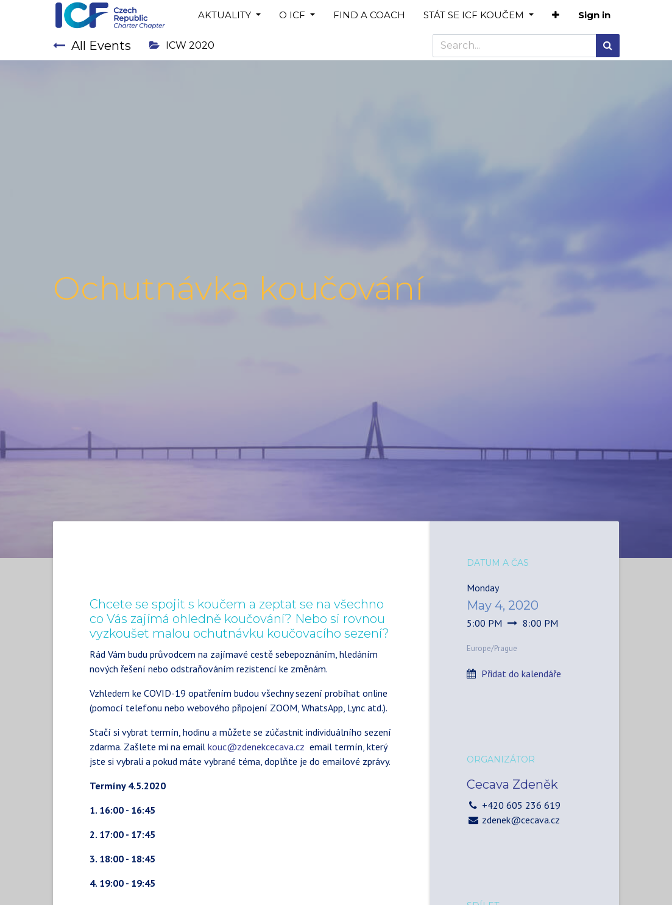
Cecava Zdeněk (512, 784)
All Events (92, 45)
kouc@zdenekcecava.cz (256, 747)
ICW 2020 (181, 45)
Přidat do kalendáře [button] (521, 673)
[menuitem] (369, 15)
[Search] (608, 45)
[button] (555, 15)
